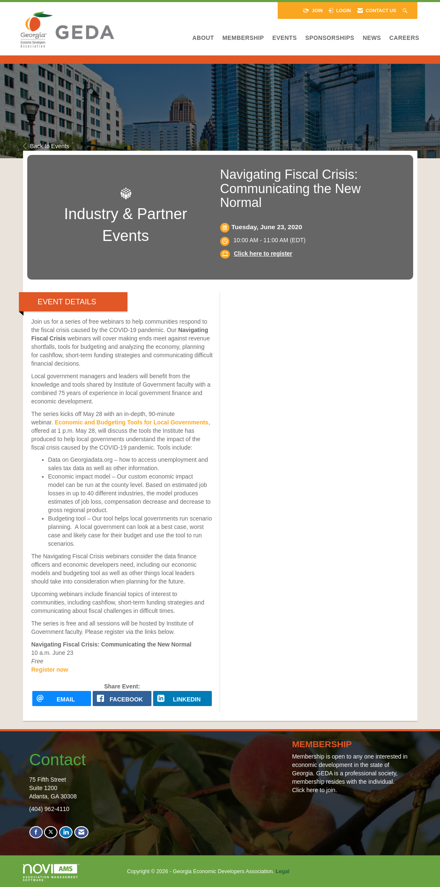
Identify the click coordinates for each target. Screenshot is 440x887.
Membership (243, 37)
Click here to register (263, 253)
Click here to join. (314, 790)
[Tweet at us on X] (50, 832)
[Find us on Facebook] (36, 832)
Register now (49, 669)
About (203, 37)
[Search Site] (406, 10)
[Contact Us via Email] (81, 832)
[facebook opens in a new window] (122, 698)
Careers (404, 37)
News (372, 37)
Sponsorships (329, 37)
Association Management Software (51, 873)
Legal (282, 871)
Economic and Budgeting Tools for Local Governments (131, 422)
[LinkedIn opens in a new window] (182, 698)
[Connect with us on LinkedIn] (66, 832)
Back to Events (46, 146)
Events (284, 37)
